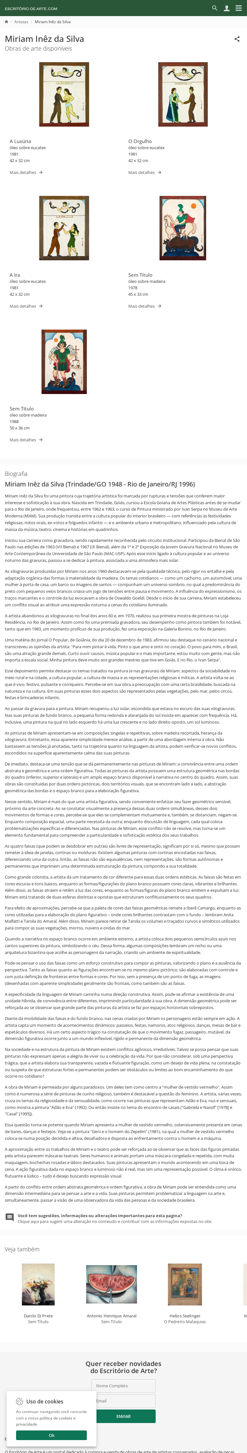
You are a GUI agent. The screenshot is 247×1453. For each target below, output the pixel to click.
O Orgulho (140, 141)
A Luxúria (20, 141)
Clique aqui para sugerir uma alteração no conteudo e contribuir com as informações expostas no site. (115, 1218)
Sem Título (140, 275)
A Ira (15, 275)
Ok (51, 1435)
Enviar (123, 1416)
